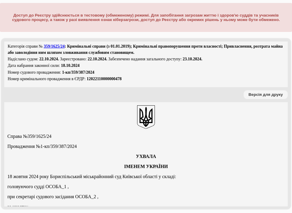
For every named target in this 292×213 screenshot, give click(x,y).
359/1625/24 (54, 46)
